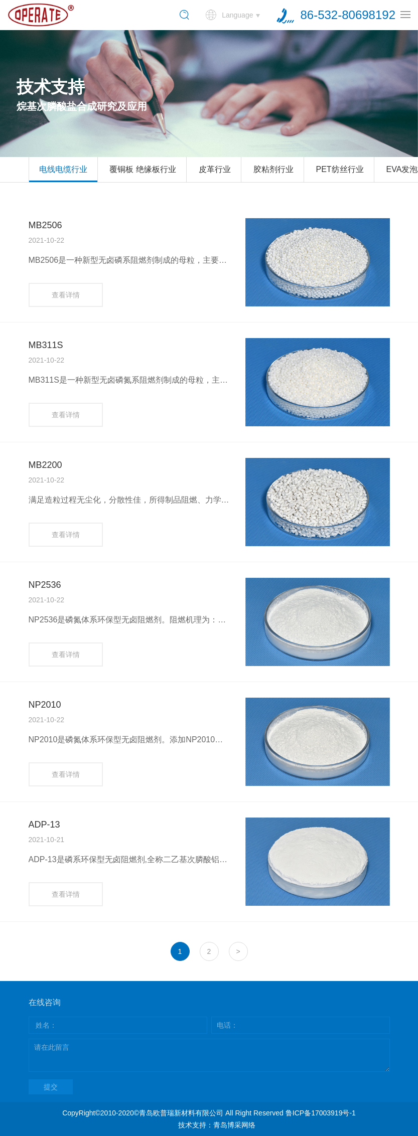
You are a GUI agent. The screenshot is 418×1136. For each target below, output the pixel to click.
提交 (51, 1087)
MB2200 (45, 465)
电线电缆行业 (63, 169)
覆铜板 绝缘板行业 (142, 169)
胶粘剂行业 (273, 169)
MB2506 (45, 225)
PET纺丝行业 (340, 169)
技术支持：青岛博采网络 (216, 1125)
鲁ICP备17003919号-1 (321, 1113)
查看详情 (66, 295)
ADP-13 (44, 825)
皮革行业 (215, 169)
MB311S (46, 345)
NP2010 (45, 705)
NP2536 (45, 585)
